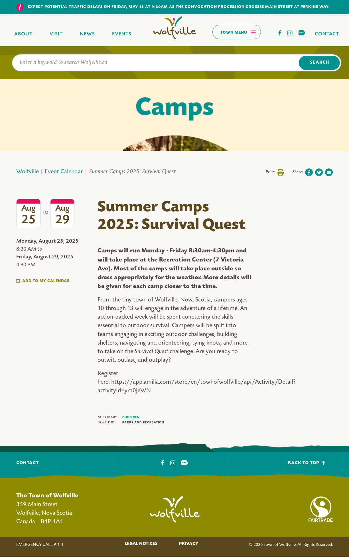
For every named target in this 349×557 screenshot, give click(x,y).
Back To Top (306, 463)
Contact (327, 34)
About (23, 34)
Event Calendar (64, 172)
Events (121, 34)
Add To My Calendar (46, 281)
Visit (56, 34)
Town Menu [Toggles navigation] (238, 32)
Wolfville (27, 172)
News (87, 34)
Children (131, 417)
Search (319, 63)
